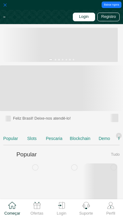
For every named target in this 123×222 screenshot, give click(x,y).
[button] (6, 17)
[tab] (12, 210)
